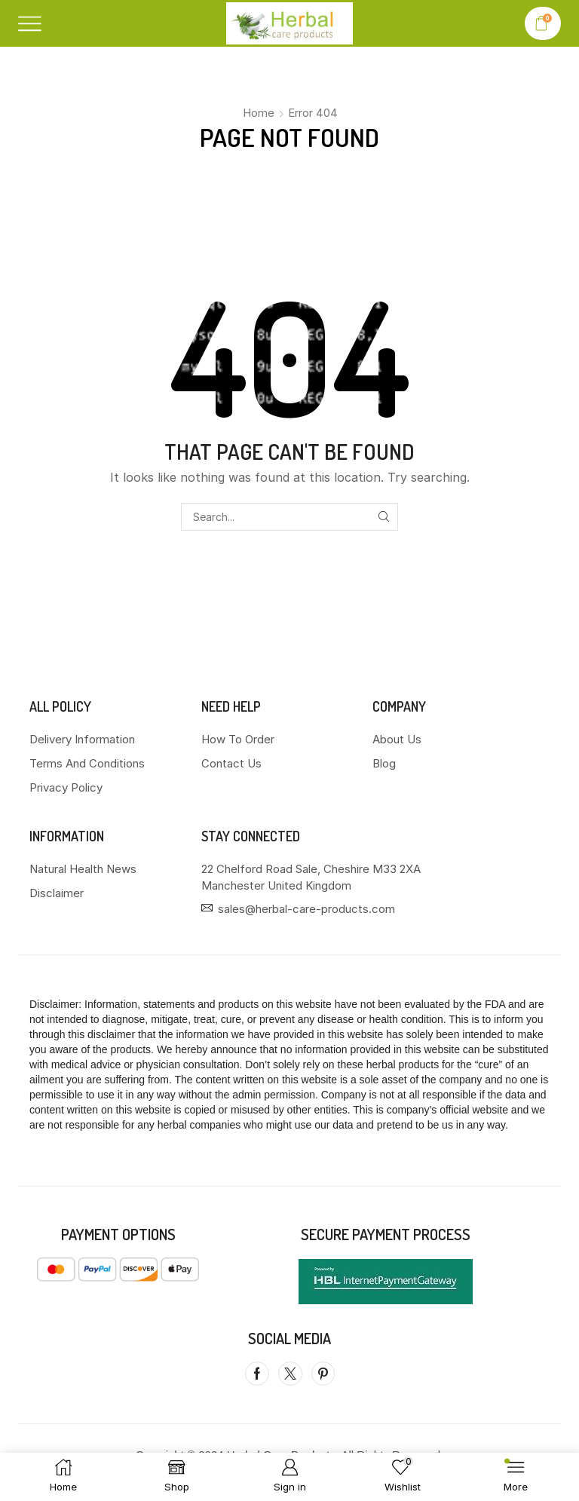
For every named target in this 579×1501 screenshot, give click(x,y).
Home (258, 113)
